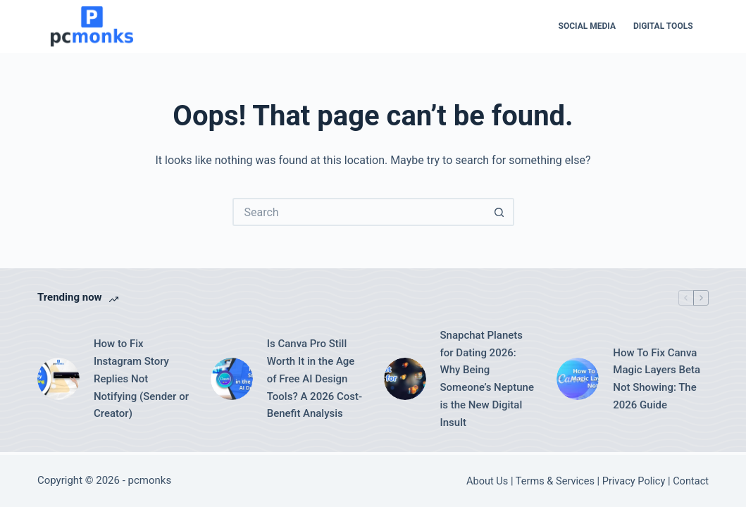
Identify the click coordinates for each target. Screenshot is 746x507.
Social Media (587, 26)
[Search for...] (359, 212)
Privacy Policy (634, 481)
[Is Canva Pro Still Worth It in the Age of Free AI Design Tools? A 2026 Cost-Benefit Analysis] (232, 379)
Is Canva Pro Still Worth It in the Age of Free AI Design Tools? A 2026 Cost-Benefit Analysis (314, 378)
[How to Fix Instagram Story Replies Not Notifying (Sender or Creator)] (58, 379)
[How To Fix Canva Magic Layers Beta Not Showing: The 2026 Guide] (578, 379)
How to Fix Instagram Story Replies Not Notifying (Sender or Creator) (141, 378)
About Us (487, 481)
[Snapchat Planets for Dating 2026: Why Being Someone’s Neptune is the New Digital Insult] (405, 379)
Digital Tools (663, 26)
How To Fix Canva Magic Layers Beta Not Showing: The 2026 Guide (656, 378)
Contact (691, 481)
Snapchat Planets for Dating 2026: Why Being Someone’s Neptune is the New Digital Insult (487, 379)
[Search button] (500, 212)
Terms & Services (555, 481)
